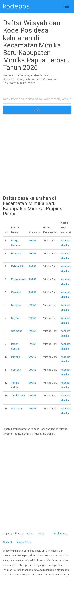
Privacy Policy (23, 542)
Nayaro (15, 318)
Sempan (16, 369)
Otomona (16, 330)
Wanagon (16, 408)
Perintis (15, 356)
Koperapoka (18, 279)
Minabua (16, 305)
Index (41, 533)
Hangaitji (16, 253)
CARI (37, 110)
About (30, 533)
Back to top (60, 533)
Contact (7, 542)
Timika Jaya (18, 395)
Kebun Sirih (17, 266)
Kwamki (16, 292)
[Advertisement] (37, 151)
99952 (32, 240)
